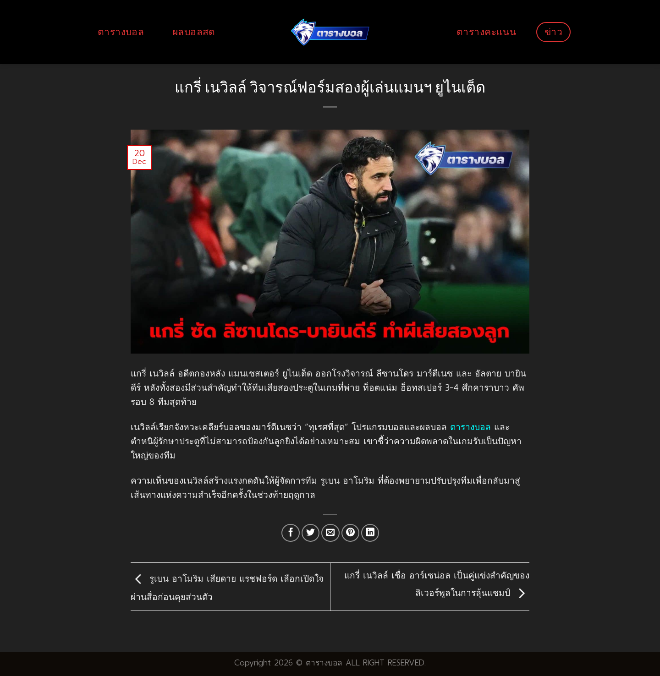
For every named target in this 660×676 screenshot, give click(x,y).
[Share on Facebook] (290, 533)
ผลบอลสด (193, 32)
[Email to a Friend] (330, 533)
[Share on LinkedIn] (370, 533)
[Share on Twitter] (311, 533)
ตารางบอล (121, 32)
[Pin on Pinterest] (350, 533)
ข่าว (553, 32)
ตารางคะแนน (486, 32)
